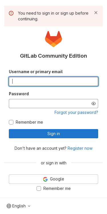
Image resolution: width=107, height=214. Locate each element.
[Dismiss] (95, 12)
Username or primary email (35, 71)
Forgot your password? (76, 112)
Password (19, 93)
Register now (80, 148)
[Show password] (93, 103)
